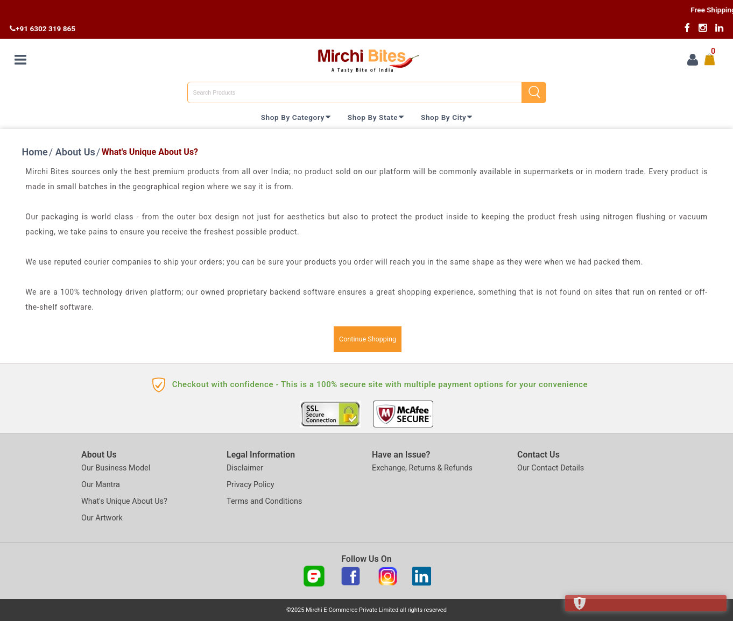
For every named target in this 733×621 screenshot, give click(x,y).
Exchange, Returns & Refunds (422, 468)
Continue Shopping (367, 339)
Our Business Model (115, 468)
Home (35, 152)
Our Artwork (102, 518)
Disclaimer (245, 468)
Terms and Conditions (264, 501)
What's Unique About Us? (124, 501)
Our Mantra (100, 484)
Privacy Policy (250, 484)
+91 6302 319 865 (42, 28)
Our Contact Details (550, 468)
